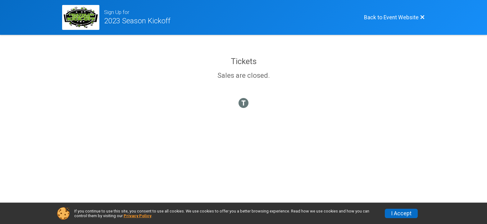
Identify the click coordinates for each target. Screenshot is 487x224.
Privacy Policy (137, 215)
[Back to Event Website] (394, 17)
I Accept (401, 213)
